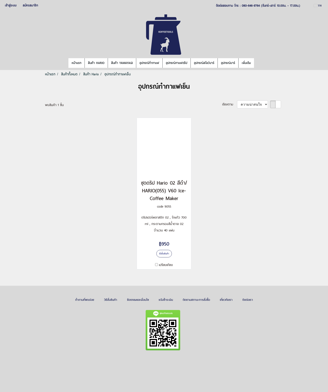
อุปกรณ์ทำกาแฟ (149, 63)
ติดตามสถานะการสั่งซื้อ (196, 299)
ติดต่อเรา (247, 299)
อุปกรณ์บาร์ (228, 63)
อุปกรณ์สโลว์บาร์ (204, 63)
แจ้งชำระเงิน (166, 299)
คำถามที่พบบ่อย (84, 299)
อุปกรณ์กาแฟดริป (176, 63)
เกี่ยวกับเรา (226, 299)
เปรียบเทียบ (166, 264)
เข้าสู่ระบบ (11, 5)
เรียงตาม (229, 104)
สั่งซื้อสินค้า (164, 253)
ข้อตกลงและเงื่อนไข (138, 299)
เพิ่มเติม (246, 63)
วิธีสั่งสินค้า (110, 299)
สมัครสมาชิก (30, 5)
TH (318, 5)
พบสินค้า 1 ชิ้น (54, 105)
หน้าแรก (76, 63)
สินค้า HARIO (96, 63)
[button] (258, 63)
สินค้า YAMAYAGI (122, 63)
